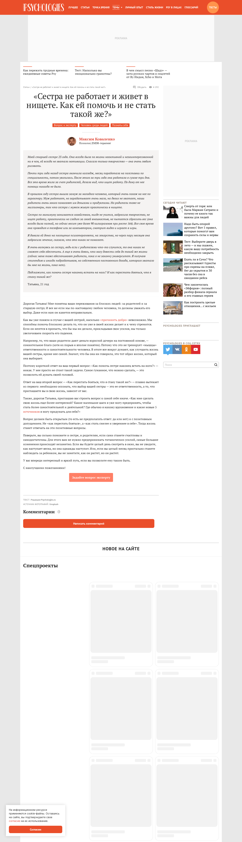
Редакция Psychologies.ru (43, 500)
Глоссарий (191, 7)
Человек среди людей (94, 126)
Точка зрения (101, 7)
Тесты (213, 7)
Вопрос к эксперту (65, 126)
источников (31, 412)
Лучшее (73, 7)
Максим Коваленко (97, 139)
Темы (115, 7)
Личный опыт (134, 7)
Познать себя (120, 126)
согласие (14, 820)
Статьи (85, 7)
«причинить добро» (114, 321)
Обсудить (139, 88)
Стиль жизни (154, 7)
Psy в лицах (174, 7)
